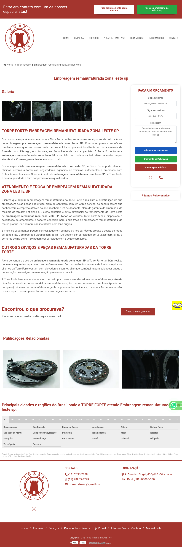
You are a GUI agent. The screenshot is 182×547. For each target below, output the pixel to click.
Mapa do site (153, 528)
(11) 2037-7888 (76, 474)
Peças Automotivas (114, 38)
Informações (156, 38)
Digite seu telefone (155, 110)
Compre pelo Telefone (155, 167)
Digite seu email (155, 98)
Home (66, 38)
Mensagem (155, 123)
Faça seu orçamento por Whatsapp (157, 9)
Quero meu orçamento (138, 311)
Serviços (93, 38)
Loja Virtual (137, 38)
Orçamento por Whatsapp (155, 159)
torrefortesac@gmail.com (83, 484)
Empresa (79, 38)
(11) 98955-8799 (77, 479)
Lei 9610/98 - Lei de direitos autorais (16, 456)
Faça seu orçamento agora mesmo (114, 9)
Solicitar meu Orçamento (156, 150)
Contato (173, 38)
